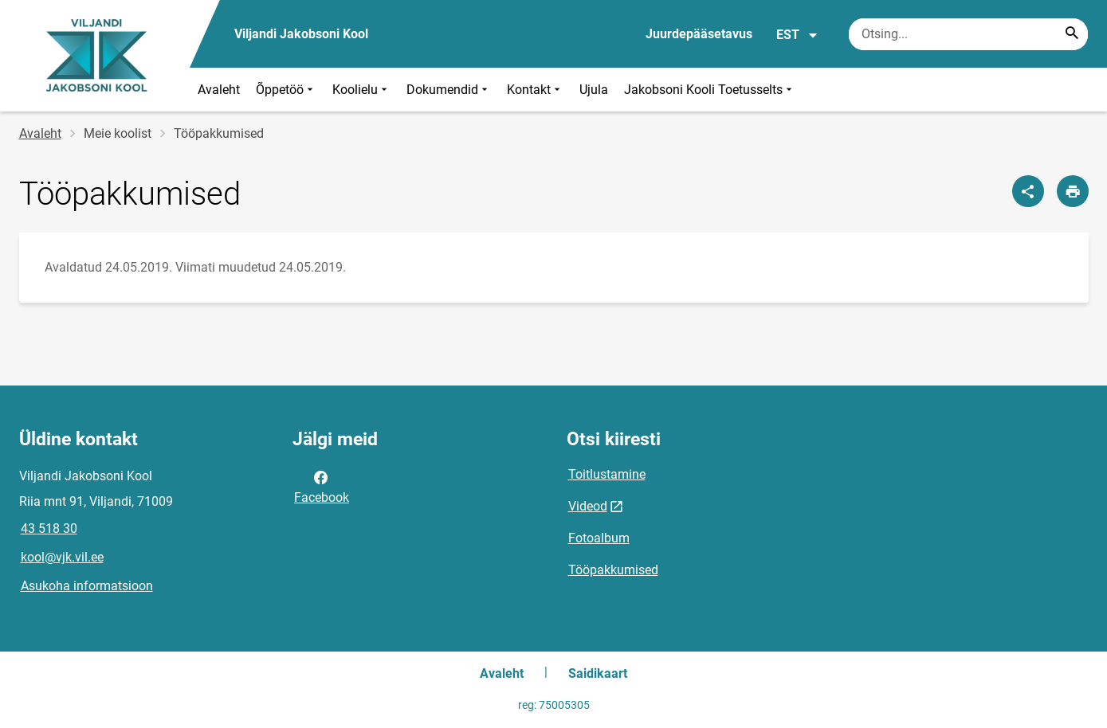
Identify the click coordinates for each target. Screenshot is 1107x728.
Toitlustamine (607, 474)
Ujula (593, 89)
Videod (587, 506)
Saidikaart (597, 673)
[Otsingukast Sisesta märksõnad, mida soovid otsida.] (968, 34)
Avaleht (219, 89)
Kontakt (535, 89)
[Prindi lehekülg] (1073, 191)
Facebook (321, 486)
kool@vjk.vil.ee (62, 557)
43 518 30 (49, 528)
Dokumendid (448, 89)
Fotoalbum (599, 538)
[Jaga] (1028, 191)
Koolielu (361, 89)
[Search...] (1071, 34)
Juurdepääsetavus (699, 33)
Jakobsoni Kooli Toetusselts (709, 89)
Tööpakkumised (613, 569)
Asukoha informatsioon (87, 585)
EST (797, 35)
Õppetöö (286, 89)
